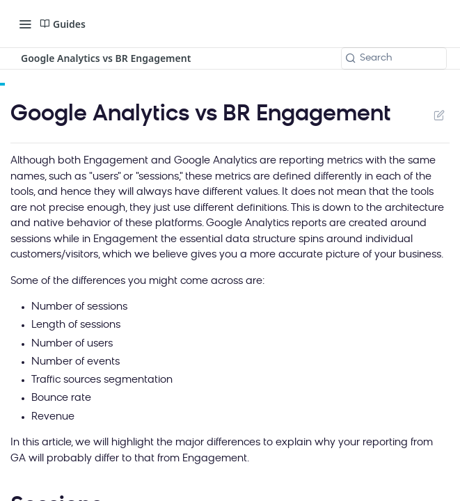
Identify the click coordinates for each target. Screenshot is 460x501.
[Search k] (394, 58)
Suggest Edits (439, 114)
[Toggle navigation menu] (25, 23)
